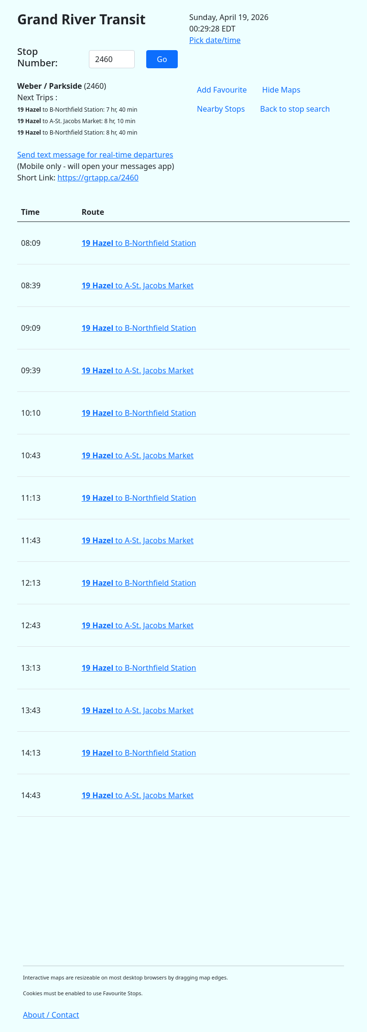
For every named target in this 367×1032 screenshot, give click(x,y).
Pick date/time (215, 40)
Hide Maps (281, 89)
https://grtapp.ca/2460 (98, 177)
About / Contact (51, 1015)
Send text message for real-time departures (95, 154)
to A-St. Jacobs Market (138, 285)
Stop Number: (37, 57)
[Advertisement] (183, 891)
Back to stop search (295, 109)
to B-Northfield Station (139, 243)
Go (162, 59)
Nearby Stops (221, 109)
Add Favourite (222, 89)
